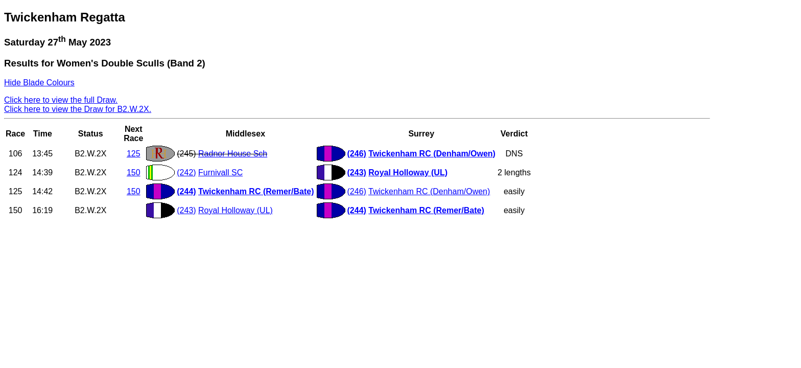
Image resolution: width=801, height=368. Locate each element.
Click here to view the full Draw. (60, 100)
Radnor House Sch (232, 153)
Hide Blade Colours (39, 82)
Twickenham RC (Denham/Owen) (432, 153)
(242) (186, 172)
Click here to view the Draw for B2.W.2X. (77, 109)
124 (15, 172)
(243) (356, 172)
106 (15, 153)
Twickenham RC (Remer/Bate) (256, 191)
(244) (186, 191)
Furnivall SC (220, 172)
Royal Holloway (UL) (407, 172)
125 (133, 153)
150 (133, 172)
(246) (356, 153)
